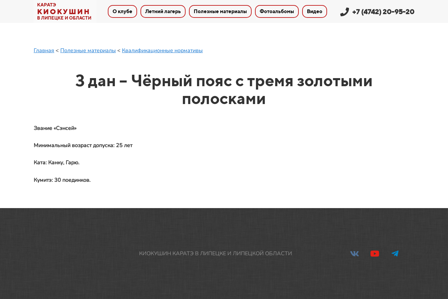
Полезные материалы (88, 50)
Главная (44, 50)
